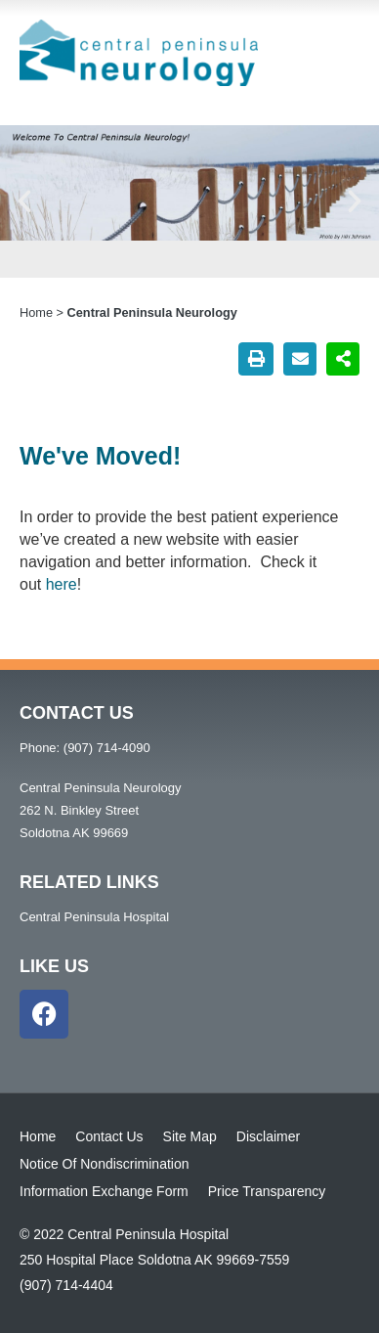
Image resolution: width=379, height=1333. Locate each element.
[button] (24, 201)
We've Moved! (100, 455)
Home (36, 312)
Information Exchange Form (104, 1191)
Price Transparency (267, 1191)
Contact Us (109, 1136)
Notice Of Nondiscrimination (105, 1164)
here (61, 584)
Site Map (190, 1136)
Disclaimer (268, 1136)
